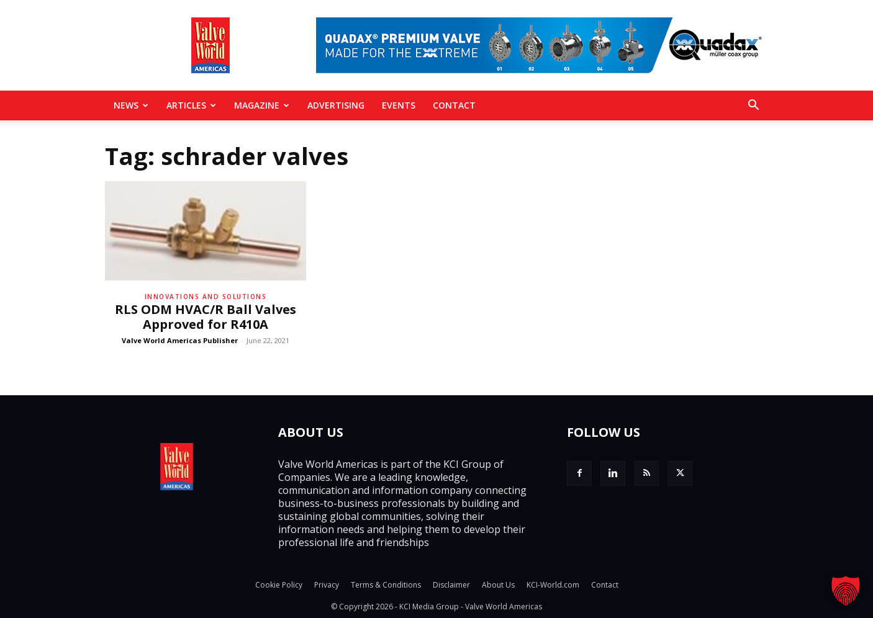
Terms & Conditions (386, 585)
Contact (454, 105)
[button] (753, 106)
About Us (498, 585)
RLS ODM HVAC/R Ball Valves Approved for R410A (205, 317)
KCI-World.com (553, 585)
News (131, 105)
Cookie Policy (278, 585)
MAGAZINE (261, 105)
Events (398, 105)
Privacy (326, 585)
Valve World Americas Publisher (180, 340)
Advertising (335, 105)
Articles (191, 105)
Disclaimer (451, 585)
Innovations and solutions (206, 296)
